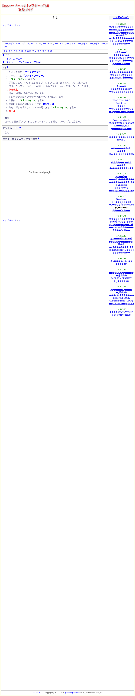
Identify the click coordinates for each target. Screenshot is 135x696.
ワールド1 (9, 43)
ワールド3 (33, 43)
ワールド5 (57, 43)
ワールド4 (45, 43)
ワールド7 (82, 43)
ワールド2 (21, 43)
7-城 (50, 51)
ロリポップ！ (36, 693)
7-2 (19, 25)
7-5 (39, 51)
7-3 (15, 51)
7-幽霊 (28, 51)
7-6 (44, 51)
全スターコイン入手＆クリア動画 (23, 62)
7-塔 (21, 51)
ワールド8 (94, 43)
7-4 (34, 51)
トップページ (9, 25)
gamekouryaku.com (72, 693)
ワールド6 (70, 43)
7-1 (5, 51)
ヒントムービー (14, 58)
